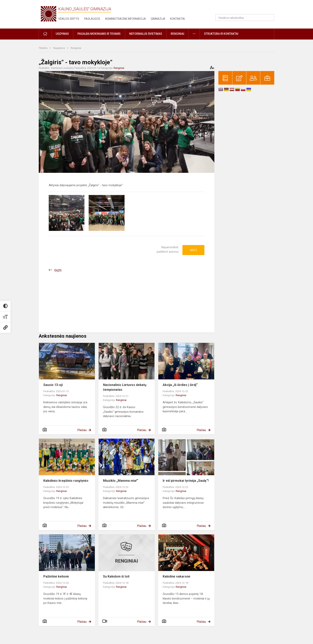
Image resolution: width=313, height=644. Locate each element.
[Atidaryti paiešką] (269, 17)
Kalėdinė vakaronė (176, 576)
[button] (247, 8)
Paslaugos (92, 18)
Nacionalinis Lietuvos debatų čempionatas (124, 387)
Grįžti (57, 270)
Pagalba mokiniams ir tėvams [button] (99, 33)
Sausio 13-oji (53, 385)
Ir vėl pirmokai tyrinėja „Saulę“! (186, 481)
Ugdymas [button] (62, 33)
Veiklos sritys (68, 18)
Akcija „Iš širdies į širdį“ (180, 385)
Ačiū (193, 250)
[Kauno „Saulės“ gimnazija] (48, 13)
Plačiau (82, 430)
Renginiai (76, 47)
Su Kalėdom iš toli (116, 576)
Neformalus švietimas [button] (145, 33)
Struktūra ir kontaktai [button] (221, 33)
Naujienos (59, 47)
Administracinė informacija (125, 18)
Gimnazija (158, 18)
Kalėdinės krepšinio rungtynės (65, 481)
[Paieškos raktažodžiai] (244, 17)
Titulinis (43, 47)
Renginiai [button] (177, 33)
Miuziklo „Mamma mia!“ (120, 481)
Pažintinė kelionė (56, 576)
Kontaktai (177, 18)
